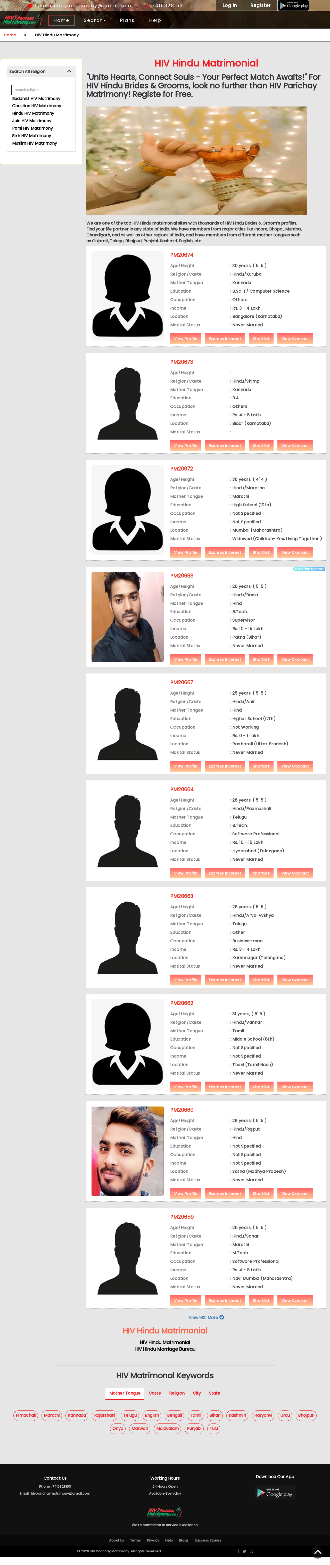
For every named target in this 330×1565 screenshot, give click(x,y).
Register (261, 5)
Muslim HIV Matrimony (34, 143)
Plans (127, 20)
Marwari (139, 1437)
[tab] (41, 72)
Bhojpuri (306, 1424)
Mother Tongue (125, 1401)
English (152, 1424)
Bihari (214, 1424)
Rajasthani (104, 1424)
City (197, 1401)
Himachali (26, 1424)
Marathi (52, 1424)
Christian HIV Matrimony (36, 106)
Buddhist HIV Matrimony (36, 98)
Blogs (183, 1548)
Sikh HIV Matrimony (31, 136)
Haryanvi (263, 1424)
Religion (177, 1401)
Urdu (285, 1424)
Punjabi (194, 1437)
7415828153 (164, 5)
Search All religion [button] (27, 72)
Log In (230, 5)
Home (61, 20)
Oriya (117, 1437)
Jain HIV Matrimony (31, 121)
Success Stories (208, 1548)
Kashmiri (237, 1424)
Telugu (130, 1424)
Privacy (153, 1548)
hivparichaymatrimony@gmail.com (79, 5)
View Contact (295, 347)
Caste (155, 1401)
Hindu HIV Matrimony (33, 113)
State (214, 1401)
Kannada (77, 1424)
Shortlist (261, 347)
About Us (116, 1548)
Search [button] (95, 20)
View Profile (185, 347)
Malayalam (167, 1437)
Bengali (174, 1424)
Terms (135, 1548)
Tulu (214, 1437)
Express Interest (225, 347)
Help (155, 20)
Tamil (195, 1424)
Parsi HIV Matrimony (32, 128)
